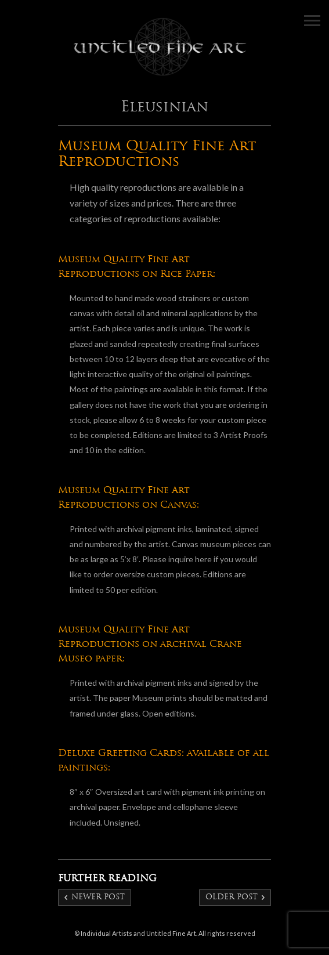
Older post (231, 897)
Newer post (98, 897)
